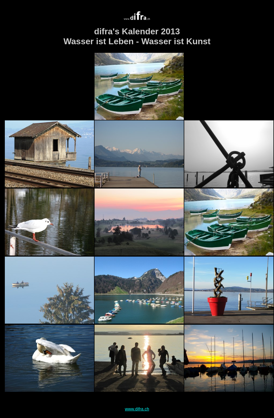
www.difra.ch (137, 409)
